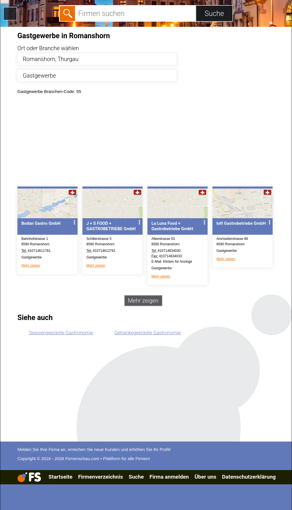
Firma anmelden (169, 476)
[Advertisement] (151, 142)
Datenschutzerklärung (248, 476)
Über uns (205, 476)
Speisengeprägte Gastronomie (61, 332)
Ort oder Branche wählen (48, 48)
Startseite (60, 476)
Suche (136, 476)
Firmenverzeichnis (100, 476)
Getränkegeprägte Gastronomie (147, 332)
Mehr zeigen (30, 266)
